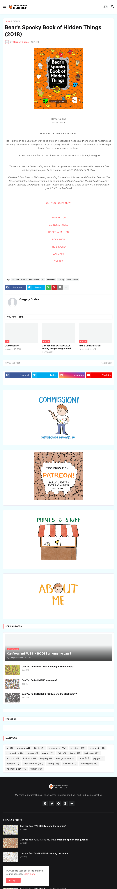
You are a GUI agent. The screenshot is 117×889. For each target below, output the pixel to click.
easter (47, 753)
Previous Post (13, 363)
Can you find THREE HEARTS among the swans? (45, 853)
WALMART (58, 254)
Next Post (106, 363)
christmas (78, 748)
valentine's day (16, 768)
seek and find (72, 279)
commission (97, 748)
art (10, 748)
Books (24, 279)
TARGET (58, 261)
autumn (16, 21)
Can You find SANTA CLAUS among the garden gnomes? (56, 347)
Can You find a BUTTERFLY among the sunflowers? (48, 666)
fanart (75, 753)
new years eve (65, 758)
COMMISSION (12, 345)
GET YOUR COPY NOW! (58, 202)
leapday (46, 758)
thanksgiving (89, 763)
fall (42, 279)
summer (69, 763)
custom (32, 753)
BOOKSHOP (58, 239)
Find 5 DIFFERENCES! (90, 345)
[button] (4, 6)
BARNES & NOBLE (58, 224)
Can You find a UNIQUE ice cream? (39, 680)
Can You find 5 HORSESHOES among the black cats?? (49, 694)
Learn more (29, 874)
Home (8, 21)
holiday (61, 279)
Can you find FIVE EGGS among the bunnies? (43, 826)
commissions (15, 753)
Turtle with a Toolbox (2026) (35, 875)
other (84, 758)
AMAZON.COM (58, 217)
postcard (13, 763)
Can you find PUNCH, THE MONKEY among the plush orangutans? (54, 839)
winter (36, 768)
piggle (98, 758)
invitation (29, 758)
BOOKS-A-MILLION (58, 232)
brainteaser (34, 279)
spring (53, 763)
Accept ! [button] (13, 880)
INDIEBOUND (58, 246)
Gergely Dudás (29, 299)
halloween (51, 279)
